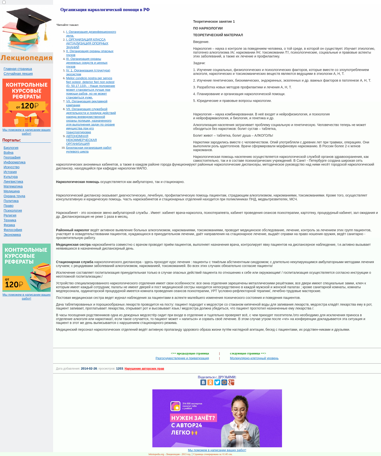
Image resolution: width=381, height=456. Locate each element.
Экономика (12, 235)
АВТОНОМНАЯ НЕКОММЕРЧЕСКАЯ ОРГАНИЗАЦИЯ (81, 140)
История (10, 172)
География (12, 157)
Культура (11, 177)
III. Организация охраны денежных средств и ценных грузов (86, 62)
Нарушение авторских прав (144, 368)
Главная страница (18, 69)
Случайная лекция (18, 74)
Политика (11, 201)
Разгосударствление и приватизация (182, 358)
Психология (13, 210)
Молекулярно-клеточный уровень (254, 358)
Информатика (14, 162)
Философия (13, 230)
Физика (9, 225)
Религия (10, 215)
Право (9, 206)
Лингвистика (13, 181)
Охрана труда (14, 196)
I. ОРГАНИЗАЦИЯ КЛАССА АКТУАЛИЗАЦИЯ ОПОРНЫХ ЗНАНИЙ (87, 43)
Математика (13, 186)
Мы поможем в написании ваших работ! (26, 131)
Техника (10, 220)
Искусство (12, 167)
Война (8, 152)
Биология (11, 148)
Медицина (12, 191)
